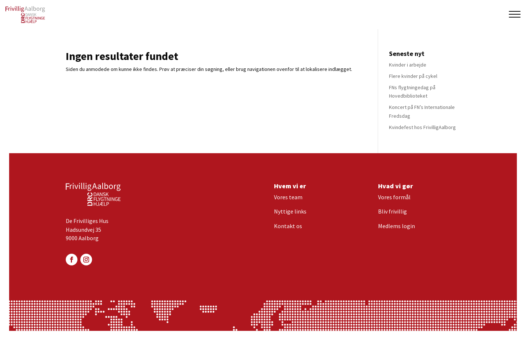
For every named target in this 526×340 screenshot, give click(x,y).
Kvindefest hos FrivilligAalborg (422, 127)
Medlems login (396, 226)
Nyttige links (290, 211)
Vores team (288, 197)
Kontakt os (288, 226)
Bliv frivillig (392, 211)
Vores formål (394, 197)
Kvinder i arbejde (407, 64)
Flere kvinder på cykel (413, 76)
